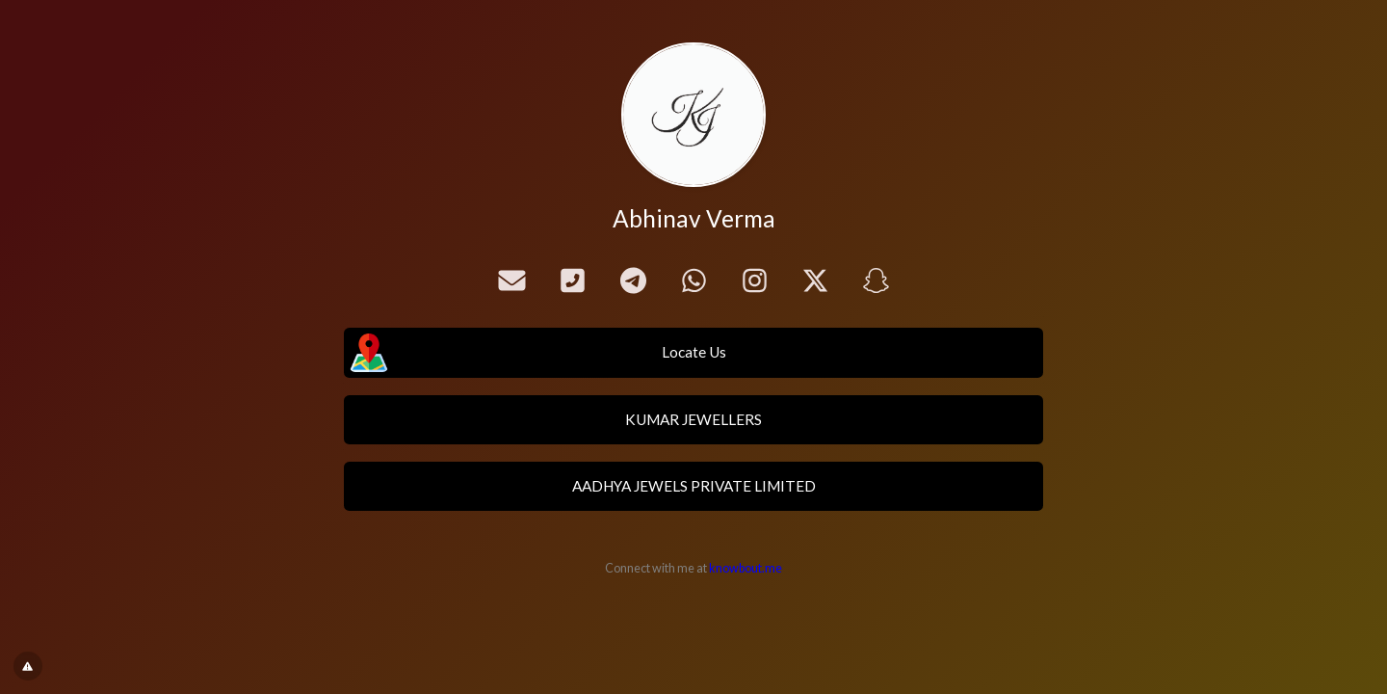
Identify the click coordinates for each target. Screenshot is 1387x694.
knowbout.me (745, 568)
